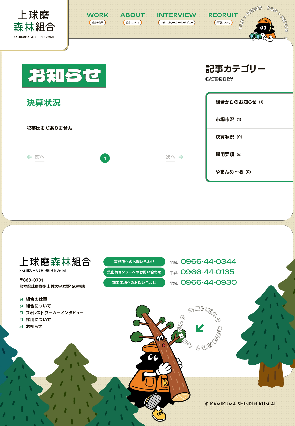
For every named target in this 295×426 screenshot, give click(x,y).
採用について (35, 319)
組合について (35, 306)
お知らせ (30, 326)
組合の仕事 (33, 299)
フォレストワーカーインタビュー (51, 312)
